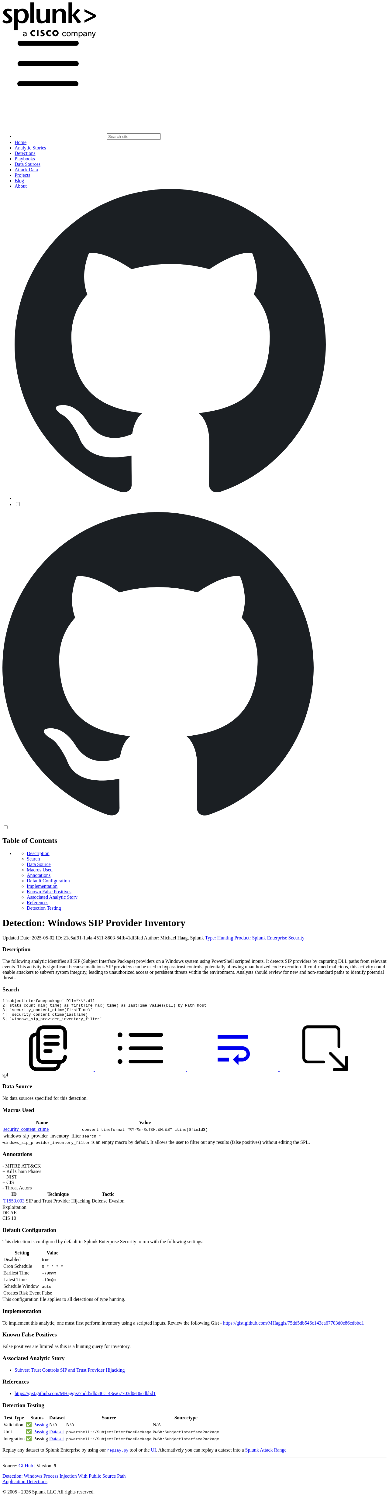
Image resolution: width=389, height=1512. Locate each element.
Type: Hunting (219, 937)
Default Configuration (48, 880)
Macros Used (40, 869)
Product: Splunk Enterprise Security (269, 937)
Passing (40, 1429)
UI (153, 1454)
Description (38, 853)
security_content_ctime (26, 1133)
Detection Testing (44, 908)
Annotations (38, 875)
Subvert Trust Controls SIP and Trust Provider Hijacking (70, 1374)
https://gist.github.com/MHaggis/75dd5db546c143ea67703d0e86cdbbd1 (293, 1327)
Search (33, 858)
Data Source (39, 864)
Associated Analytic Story (52, 897)
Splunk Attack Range (265, 1454)
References (37, 902)
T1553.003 (14, 1205)
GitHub (26, 1470)
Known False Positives (49, 891)
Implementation (42, 886)
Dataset (56, 1436)
